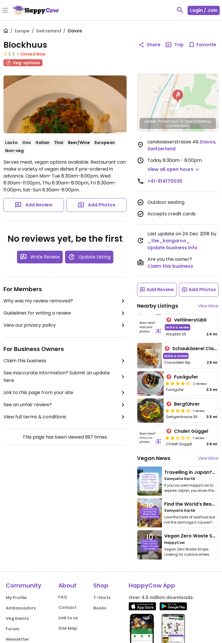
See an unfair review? (65, 404)
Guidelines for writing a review (65, 313)
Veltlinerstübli (190, 320)
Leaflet (150, 121)
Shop (100, 585)
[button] (178, 96)
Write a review (177, 327)
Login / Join (203, 10)
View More (208, 306)
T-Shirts (102, 597)
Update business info (172, 247)
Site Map (67, 628)
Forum (12, 629)
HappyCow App (152, 585)
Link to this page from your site (65, 392)
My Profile (16, 597)
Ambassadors (21, 608)
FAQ (62, 597)
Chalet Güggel (191, 431)
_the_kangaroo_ (168, 240)
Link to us (68, 618)
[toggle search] (180, 10)
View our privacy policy (65, 325)
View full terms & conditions (65, 416)
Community (23, 585)
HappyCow (174, 542)
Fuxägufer (186, 377)
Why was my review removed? (65, 301)
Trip (174, 44)
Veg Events (17, 618)
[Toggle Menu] (5, 10)
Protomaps (168, 121)
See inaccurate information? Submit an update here (65, 376)
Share (149, 44)
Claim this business (65, 360)
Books (99, 608)
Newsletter (17, 639)
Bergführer (187, 404)
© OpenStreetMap (195, 121)
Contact (67, 607)
